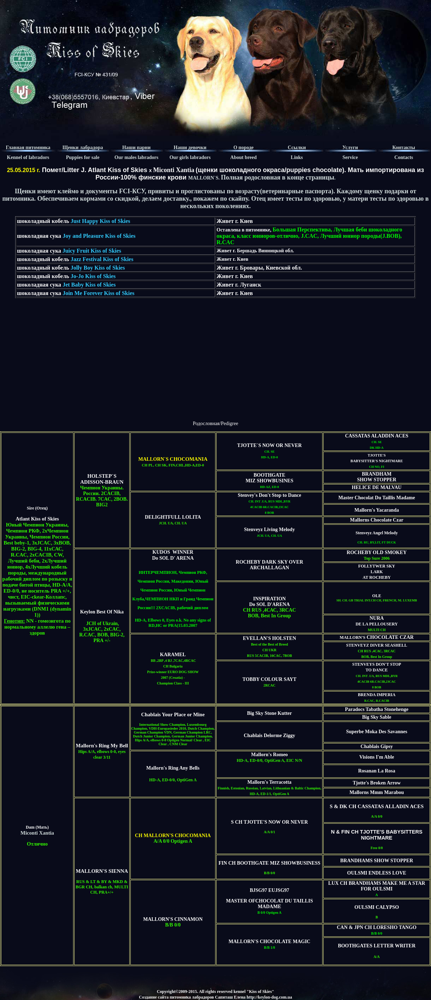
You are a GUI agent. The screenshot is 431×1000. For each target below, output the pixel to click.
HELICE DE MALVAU (377, 487)
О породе (244, 147)
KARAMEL (173, 654)
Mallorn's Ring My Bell (102, 745)
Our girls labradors (190, 157)
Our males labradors (136, 157)
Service (350, 157)
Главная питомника (28, 147)
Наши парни (136, 147)
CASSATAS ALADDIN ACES (376, 436)
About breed (243, 157)
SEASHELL (396, 645)
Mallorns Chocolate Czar (376, 520)
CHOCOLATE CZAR (389, 637)
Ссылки (297, 147)
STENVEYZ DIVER (365, 645)
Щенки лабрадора (83, 147)
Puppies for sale (83, 157)
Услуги (350, 147)
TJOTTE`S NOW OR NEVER (269, 445)
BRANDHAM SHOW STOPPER (376, 476)
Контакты (403, 147)
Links (297, 157)
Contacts (403, 157)
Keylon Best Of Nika (102, 611)
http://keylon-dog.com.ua (269, 997)
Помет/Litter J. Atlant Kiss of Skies (93, 169)
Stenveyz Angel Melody (377, 532)
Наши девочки (190, 147)
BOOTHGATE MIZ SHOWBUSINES (269, 477)
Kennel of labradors (28, 157)
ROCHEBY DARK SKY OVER (269, 562)
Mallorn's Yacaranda (376, 510)
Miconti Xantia (173, 169)
